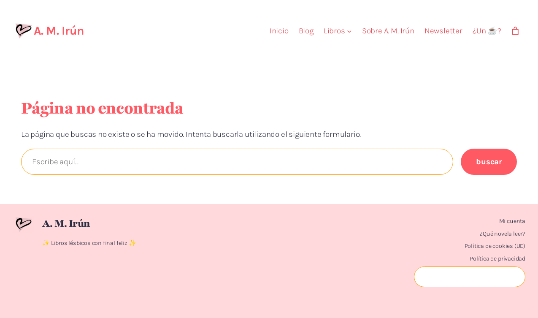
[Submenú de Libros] (349, 31)
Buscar (489, 161)
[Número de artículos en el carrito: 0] (515, 31)
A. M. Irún (59, 31)
